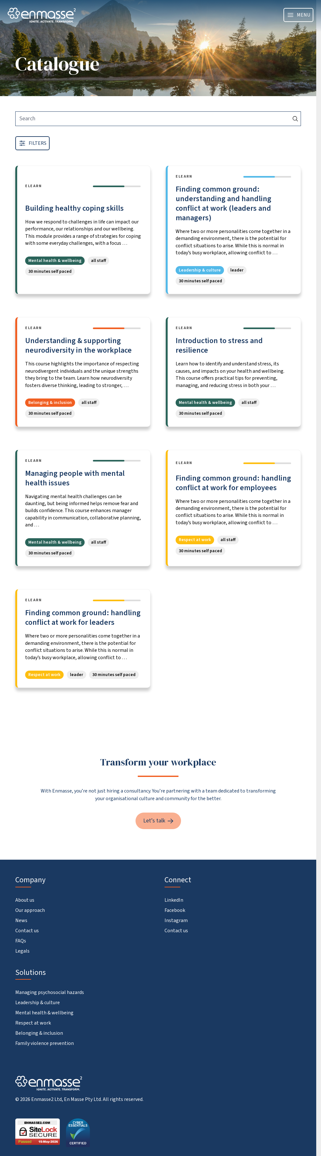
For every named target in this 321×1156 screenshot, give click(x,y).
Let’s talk (158, 821)
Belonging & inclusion (39, 1033)
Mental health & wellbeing (44, 1012)
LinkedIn (173, 900)
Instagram (176, 920)
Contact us (27, 930)
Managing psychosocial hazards (49, 992)
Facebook (174, 910)
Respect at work (33, 1022)
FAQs (20, 940)
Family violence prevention (44, 1043)
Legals (22, 951)
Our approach (30, 910)
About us (24, 900)
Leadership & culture (37, 1002)
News (21, 920)
